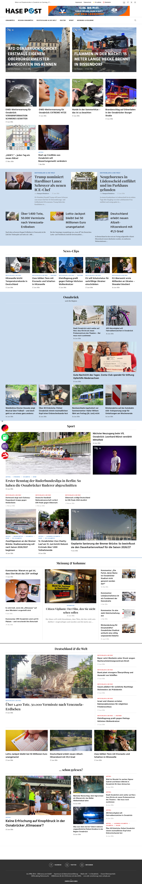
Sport (71, 20)
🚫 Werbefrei (107, 2)
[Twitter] (131, 2)
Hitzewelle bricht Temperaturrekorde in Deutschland (16, 281)
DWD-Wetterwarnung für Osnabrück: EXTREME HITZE (52, 111)
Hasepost (79, 69)
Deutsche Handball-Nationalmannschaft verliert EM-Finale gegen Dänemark (46, 500)
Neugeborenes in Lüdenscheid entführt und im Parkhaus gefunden (118, 183)
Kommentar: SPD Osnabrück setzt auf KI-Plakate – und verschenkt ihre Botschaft (22, 620)
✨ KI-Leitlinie (97, 2)
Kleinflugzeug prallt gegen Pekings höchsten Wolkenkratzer (71, 281)
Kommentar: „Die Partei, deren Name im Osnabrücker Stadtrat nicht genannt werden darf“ (109, 577)
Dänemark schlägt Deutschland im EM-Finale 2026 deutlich (77, 499)
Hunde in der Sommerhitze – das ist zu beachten (86, 111)
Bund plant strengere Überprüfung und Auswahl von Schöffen (115, 674)
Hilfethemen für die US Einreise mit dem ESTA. (66, 876)
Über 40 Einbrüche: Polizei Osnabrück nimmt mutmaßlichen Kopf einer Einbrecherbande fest (53, 411)
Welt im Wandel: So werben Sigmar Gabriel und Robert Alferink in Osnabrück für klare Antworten (119, 782)
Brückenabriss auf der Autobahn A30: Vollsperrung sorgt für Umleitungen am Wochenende (119, 411)
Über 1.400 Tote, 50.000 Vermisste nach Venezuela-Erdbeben (33, 220)
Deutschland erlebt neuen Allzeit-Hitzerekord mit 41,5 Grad (66, 755)
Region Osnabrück (25, 20)
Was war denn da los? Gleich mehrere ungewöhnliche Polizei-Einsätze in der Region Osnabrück (88, 829)
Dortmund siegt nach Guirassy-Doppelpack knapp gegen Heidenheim (18, 500)
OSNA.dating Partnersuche (40, 876)
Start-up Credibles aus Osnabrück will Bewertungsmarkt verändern (52, 158)
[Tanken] (5, 437)
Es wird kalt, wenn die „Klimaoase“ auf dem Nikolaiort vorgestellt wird (21, 609)
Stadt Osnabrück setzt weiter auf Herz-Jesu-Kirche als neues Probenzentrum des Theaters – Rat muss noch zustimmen (86, 332)
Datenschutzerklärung (70, 874)
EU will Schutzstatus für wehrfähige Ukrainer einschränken (97, 281)
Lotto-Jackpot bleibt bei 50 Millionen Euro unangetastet (76, 220)
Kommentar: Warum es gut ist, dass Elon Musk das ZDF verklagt (22, 572)
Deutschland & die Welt (47, 20)
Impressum (78, 2)
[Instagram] (135, 2)
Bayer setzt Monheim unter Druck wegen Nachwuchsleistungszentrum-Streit (116, 660)
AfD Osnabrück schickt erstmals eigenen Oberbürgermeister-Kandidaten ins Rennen (32, 57)
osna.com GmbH (46, 874)
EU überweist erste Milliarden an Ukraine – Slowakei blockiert (123, 281)
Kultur (63, 20)
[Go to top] (71, 881)
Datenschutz (87, 2)
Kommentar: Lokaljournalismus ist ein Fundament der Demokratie (110, 597)
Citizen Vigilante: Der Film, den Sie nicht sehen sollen (70, 610)
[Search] (135, 20)
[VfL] (5, 446)
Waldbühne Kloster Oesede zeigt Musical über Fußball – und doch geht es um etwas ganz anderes (20, 411)
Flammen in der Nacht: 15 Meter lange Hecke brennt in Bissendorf (102, 59)
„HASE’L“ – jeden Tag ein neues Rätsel (18, 157)
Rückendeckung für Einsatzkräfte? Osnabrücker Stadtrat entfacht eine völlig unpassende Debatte (110, 630)
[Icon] (18, 265)
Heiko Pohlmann (15, 69)
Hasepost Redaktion (43, 193)
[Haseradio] (5, 455)
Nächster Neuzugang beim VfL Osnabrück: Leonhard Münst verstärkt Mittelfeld (112, 437)
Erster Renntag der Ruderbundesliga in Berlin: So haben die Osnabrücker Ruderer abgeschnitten (43, 482)
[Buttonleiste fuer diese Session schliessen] (2, 422)
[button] (11, 2)
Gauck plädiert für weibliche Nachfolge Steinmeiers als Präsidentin (115, 688)
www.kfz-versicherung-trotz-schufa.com (96, 876)
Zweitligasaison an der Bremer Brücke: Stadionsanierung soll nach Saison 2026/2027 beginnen (21, 545)
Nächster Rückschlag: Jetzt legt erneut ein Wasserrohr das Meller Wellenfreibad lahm (88, 798)
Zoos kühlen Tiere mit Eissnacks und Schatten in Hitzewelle (43, 281)
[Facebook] (128, 2)
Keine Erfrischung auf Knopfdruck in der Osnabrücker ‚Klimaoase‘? (35, 823)
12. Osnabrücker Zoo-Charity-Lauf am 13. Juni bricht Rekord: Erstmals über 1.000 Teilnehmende (53, 545)
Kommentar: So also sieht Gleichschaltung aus (110, 613)
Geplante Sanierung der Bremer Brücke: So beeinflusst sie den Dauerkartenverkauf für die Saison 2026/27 (103, 546)
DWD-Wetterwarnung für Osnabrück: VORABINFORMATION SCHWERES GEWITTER (18, 114)
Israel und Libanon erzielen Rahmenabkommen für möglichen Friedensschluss (112, 704)
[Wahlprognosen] (5, 428)
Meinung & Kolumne (85, 20)
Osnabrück (10, 20)
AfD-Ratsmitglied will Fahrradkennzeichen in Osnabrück (119, 329)
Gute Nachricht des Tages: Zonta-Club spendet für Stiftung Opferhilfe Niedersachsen (103, 376)
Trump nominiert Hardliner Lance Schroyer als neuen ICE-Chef (50, 183)
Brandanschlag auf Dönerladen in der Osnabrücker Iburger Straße (120, 113)
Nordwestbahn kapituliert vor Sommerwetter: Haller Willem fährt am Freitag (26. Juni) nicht (86, 411)
